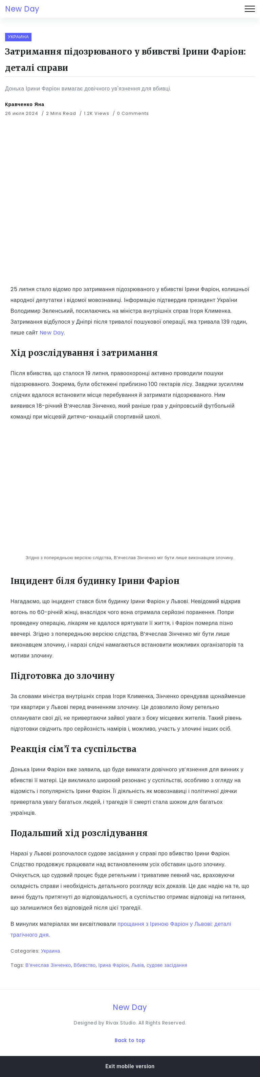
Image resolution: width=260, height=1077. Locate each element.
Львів (137, 965)
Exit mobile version (130, 1066)
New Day (22, 9)
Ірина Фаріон (114, 965)
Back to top (130, 1040)
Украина (50, 951)
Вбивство (85, 965)
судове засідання (167, 965)
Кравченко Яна (24, 104)
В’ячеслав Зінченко (48, 965)
